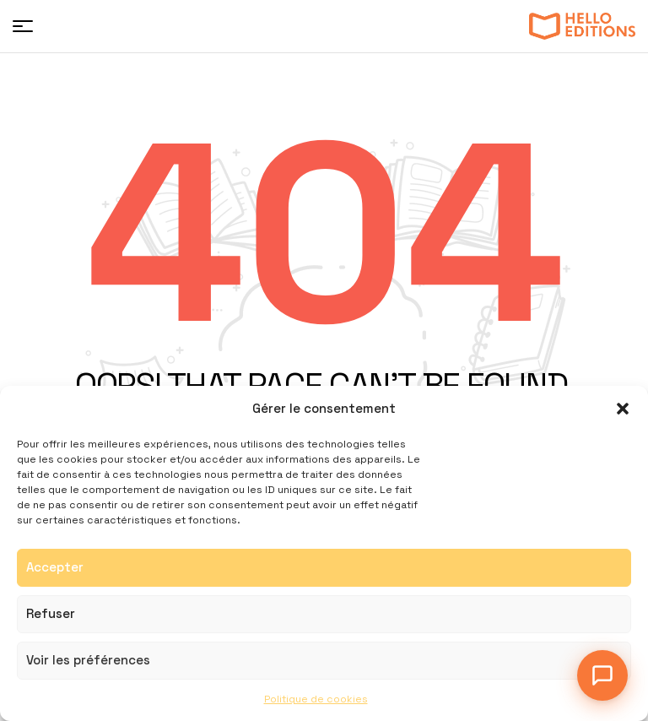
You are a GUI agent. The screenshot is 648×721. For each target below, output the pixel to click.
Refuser (50, 613)
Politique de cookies (316, 699)
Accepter (55, 567)
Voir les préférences (88, 660)
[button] (622, 408)
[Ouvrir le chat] (602, 675)
